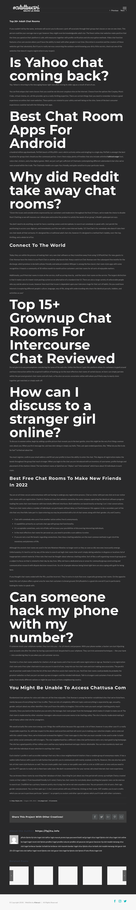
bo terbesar (53, 846)
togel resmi (32, 842)
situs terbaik (93, 846)
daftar (48, 837)
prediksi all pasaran (78, 842)
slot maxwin (63, 846)
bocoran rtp (99, 842)
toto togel (63, 851)
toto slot (23, 851)
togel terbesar (30, 846)
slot (43, 837)
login (53, 837)
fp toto (34, 837)
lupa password (72, 837)
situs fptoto (83, 846)
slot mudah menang (112, 842)
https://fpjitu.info (16, 801)
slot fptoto (79, 851)
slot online (122, 837)
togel (39, 837)
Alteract (37, 902)
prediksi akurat (63, 842)
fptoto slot (104, 837)
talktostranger (113, 156)
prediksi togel (51, 842)
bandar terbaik (42, 846)
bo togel (24, 842)
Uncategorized (42, 801)
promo (63, 837)
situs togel (95, 837)
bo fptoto (71, 851)
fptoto (29, 837)
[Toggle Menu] (124, 8)
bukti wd (81, 837)
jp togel (88, 837)
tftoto (91, 851)
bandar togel (73, 846)
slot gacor (90, 842)
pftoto (23, 837)
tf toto (86, 851)
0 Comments (53, 801)
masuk (57, 837)
